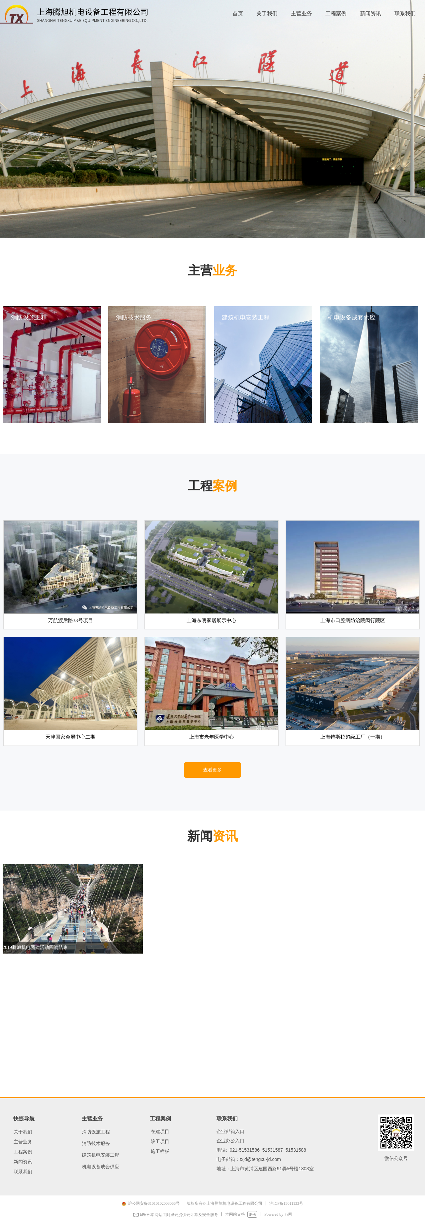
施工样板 (160, 1151)
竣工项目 (160, 1141)
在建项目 (160, 1131)
